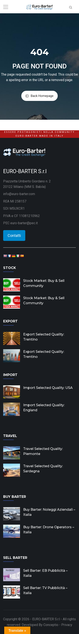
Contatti (14, 235)
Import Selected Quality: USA (48, 388)
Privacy (66, 625)
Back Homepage (39, 96)
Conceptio (50, 625)
